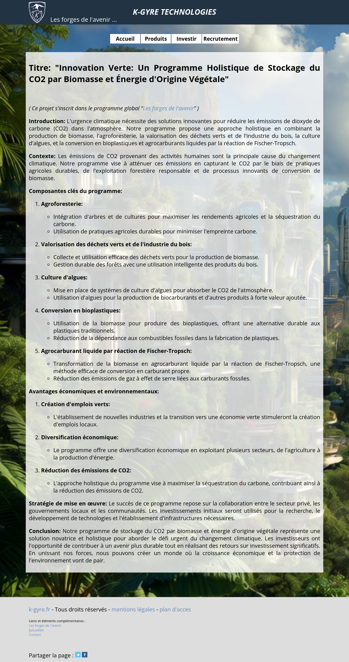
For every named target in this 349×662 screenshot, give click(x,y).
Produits (156, 38)
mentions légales (133, 609)
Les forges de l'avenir (168, 108)
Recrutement (220, 38)
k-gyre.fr (39, 609)
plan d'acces (175, 609)
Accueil (125, 38)
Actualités (36, 630)
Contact (35, 634)
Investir (187, 38)
